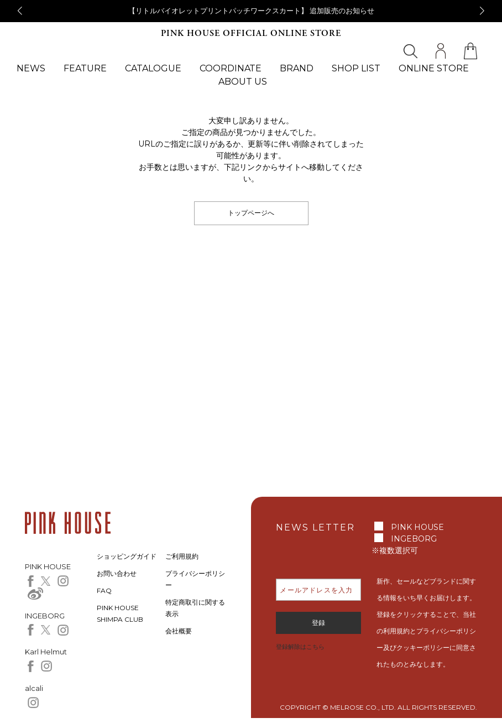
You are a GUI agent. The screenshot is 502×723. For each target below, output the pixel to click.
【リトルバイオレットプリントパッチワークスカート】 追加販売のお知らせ (251, 10)
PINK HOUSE (417, 527)
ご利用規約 (181, 556)
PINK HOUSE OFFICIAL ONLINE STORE (251, 33)
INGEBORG (414, 539)
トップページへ (251, 213)
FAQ (104, 590)
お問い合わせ (117, 573)
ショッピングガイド (126, 556)
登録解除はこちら (300, 647)
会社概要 (178, 631)
